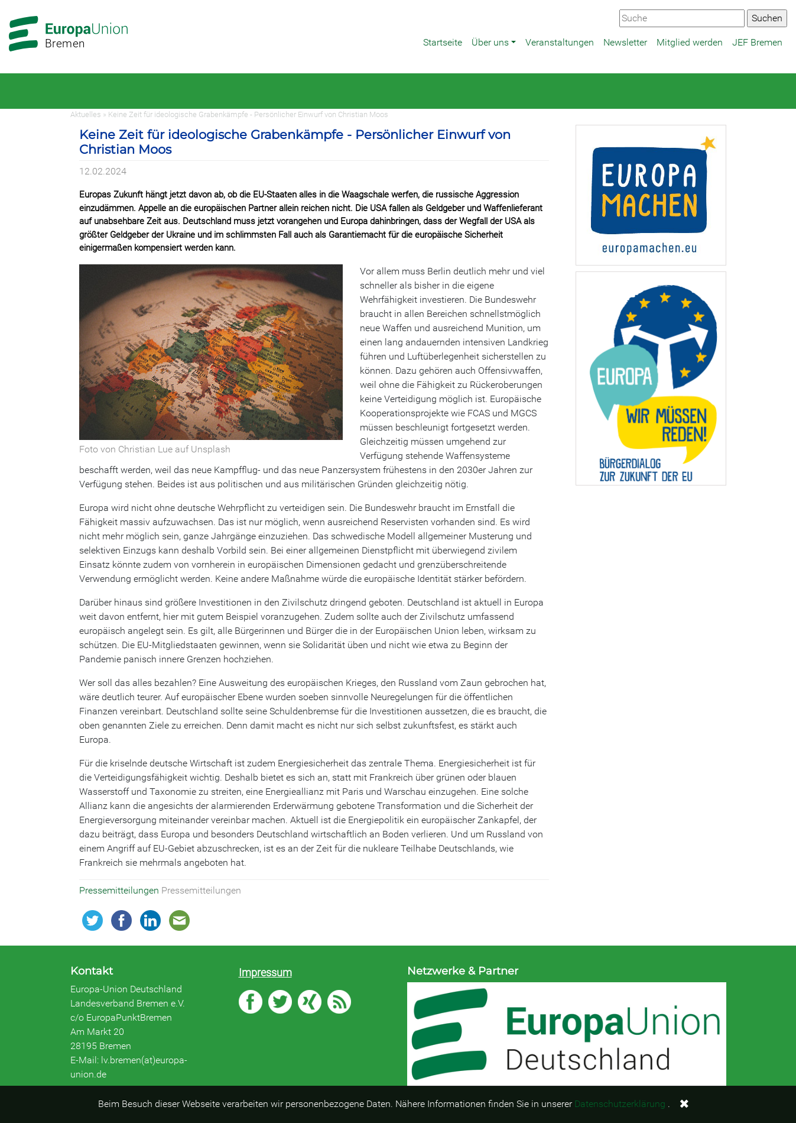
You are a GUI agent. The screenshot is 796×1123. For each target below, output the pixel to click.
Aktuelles (85, 114)
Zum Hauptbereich (9, 0)
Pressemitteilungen (120, 890)
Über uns (490, 42)
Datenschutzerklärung (619, 1103)
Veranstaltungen (559, 42)
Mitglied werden (690, 42)
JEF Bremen (757, 42)
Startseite (442, 42)
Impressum (265, 972)
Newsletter (625, 42)
